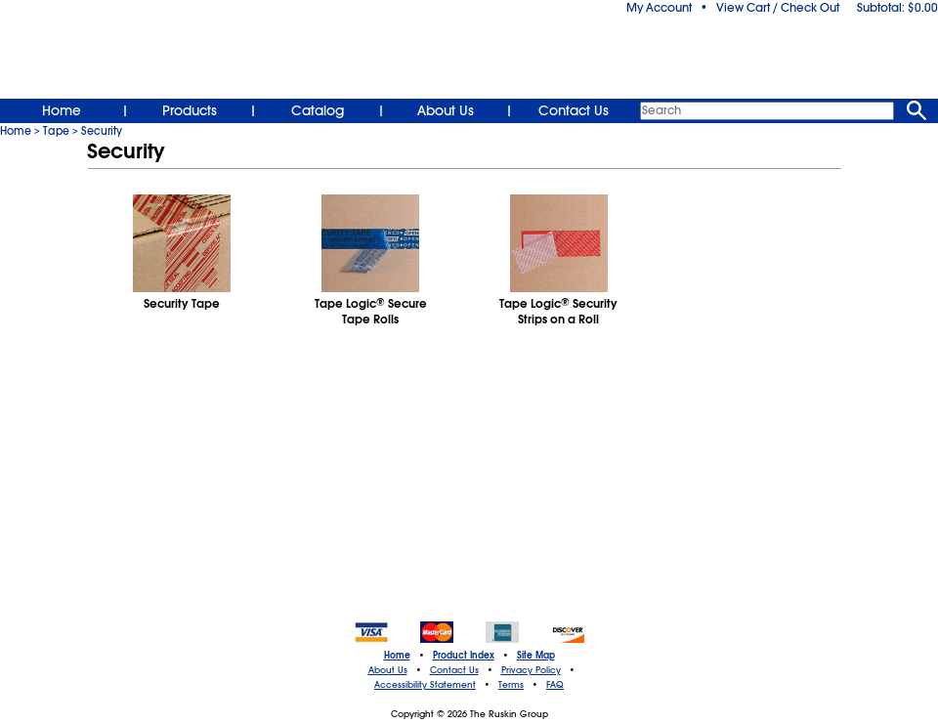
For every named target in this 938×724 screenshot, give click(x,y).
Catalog (317, 110)
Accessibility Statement (425, 685)
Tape (56, 131)
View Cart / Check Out (777, 8)
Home (61, 110)
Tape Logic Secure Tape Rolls (371, 311)
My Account (659, 8)
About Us (445, 110)
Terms (511, 685)
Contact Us (573, 110)
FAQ (555, 685)
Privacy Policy (531, 670)
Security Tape (182, 304)
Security (101, 131)
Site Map (536, 655)
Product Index (463, 655)
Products (189, 110)
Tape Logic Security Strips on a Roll (558, 311)
